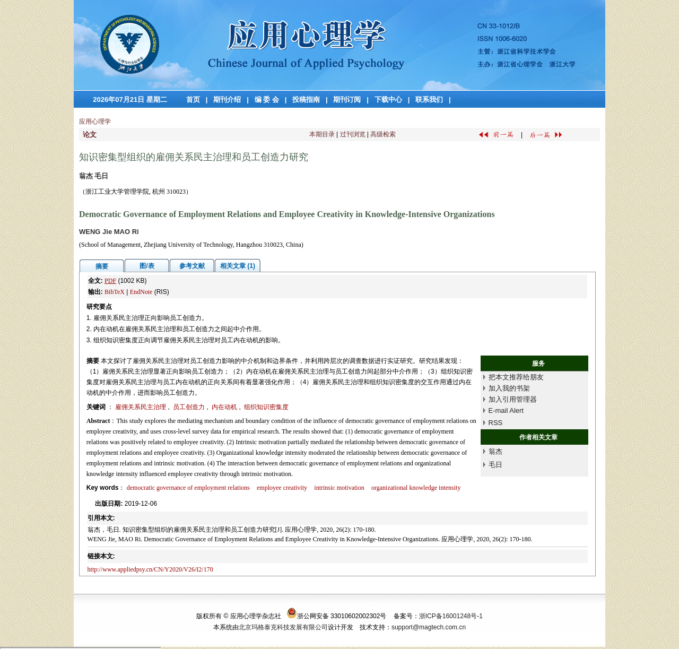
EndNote (141, 292)
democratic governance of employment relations (188, 487)
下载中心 (388, 99)
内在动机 (225, 407)
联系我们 (429, 99)
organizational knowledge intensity (415, 487)
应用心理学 (95, 121)
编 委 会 (267, 99)
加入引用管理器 (513, 399)
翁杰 (495, 451)
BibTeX (115, 292)
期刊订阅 (347, 99)
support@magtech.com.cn (428, 627)
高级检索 (383, 134)
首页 (193, 99)
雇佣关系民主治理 (141, 407)
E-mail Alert (506, 410)
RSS (496, 423)
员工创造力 (189, 407)
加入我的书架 (509, 388)
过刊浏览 (352, 134)
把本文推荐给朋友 (516, 377)
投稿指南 (306, 99)
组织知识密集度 (266, 407)
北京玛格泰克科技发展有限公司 (283, 627)
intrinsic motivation (339, 487)
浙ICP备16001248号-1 (451, 616)
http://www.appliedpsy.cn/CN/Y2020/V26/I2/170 (150, 569)
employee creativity (282, 487)
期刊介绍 (227, 99)
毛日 (495, 465)
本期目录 (322, 134)
